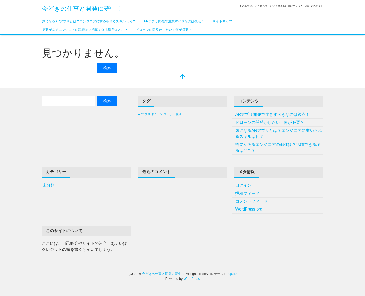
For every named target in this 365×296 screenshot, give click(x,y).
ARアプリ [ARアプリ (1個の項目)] (144, 114)
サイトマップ (222, 21)
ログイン (243, 185)
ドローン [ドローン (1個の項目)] (156, 114)
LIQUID (231, 274)
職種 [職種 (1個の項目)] (178, 114)
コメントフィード (251, 201)
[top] (182, 77)
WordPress (192, 279)
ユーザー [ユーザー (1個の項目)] (169, 114)
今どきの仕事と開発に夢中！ (82, 8)
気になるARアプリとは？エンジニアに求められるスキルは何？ (89, 21)
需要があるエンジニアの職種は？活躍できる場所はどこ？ (85, 30)
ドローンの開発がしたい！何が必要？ (164, 30)
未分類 (49, 185)
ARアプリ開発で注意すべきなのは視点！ (174, 21)
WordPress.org (248, 209)
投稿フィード (247, 193)
